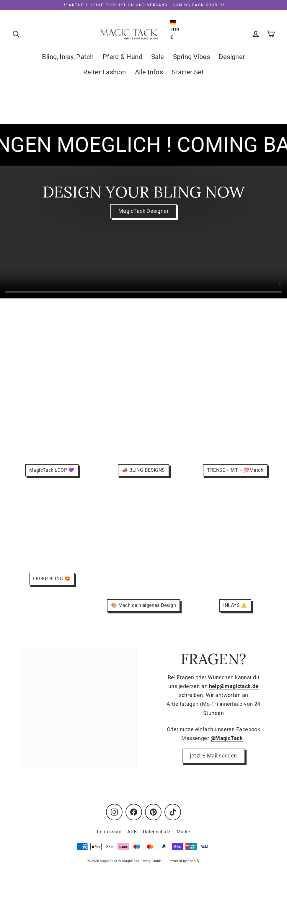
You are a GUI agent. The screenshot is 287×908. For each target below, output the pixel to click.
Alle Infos (149, 72)
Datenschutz (157, 831)
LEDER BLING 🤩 (52, 579)
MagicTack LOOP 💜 (51, 470)
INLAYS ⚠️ (235, 605)
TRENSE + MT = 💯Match (235, 470)
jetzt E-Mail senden (213, 756)
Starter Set (188, 72)
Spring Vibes (191, 57)
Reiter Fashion (104, 72)
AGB (132, 831)
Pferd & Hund (122, 57)
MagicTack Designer (143, 211)
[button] (174, 22)
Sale (157, 57)
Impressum (109, 831)
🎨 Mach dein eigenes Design (143, 605)
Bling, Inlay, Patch (68, 57)
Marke (183, 831)
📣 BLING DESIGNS (143, 470)
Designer (232, 57)
